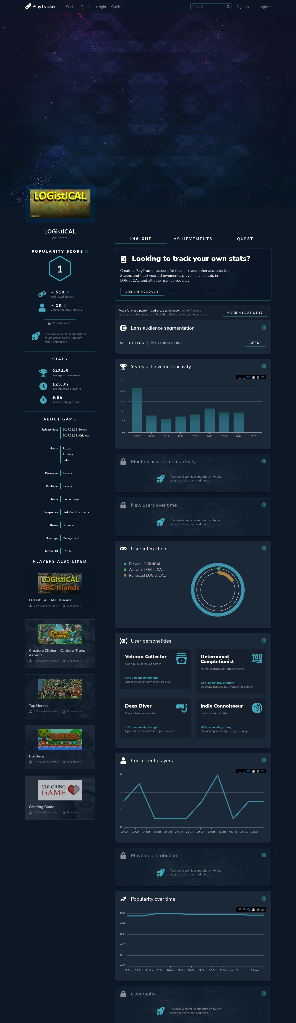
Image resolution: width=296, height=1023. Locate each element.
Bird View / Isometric (76, 512)
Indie (66, 460)
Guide (116, 6)
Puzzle (67, 448)
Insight (100, 6)
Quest (85, 6)
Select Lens (132, 345)
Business (68, 525)
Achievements (193, 238)
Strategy (68, 454)
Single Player (71, 499)
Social (71, 6)
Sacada (67, 473)
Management (71, 538)
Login (265, 6)
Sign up (242, 6)
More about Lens (245, 315)
